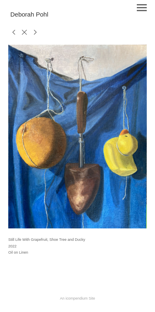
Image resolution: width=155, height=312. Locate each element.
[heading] (29, 14)
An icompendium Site (77, 298)
